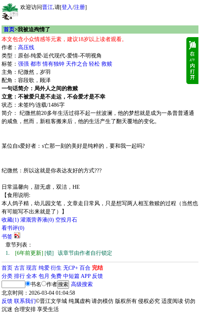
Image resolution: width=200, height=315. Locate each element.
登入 (67, 7)
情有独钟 (53, 64)
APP (86, 276)
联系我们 (25, 301)
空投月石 (66, 220)
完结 (97, 268)
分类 (7, 276)
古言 (19, 268)
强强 (23, 64)
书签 (7, 237)
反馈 (97, 276)
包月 (44, 276)
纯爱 (44, 268)
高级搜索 (82, 284)
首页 (9, 29)
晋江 (47, 7)
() (10, 220)
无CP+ (70, 268)
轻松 (94, 64)
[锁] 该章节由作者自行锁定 (58, 253)
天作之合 (77, 64)
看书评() (13, 228)
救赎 (106, 64)
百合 (85, 268)
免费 (56, 276)
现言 (31, 268)
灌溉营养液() (37, 220)
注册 (79, 7)
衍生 (56, 268)
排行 (19, 276)
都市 (35, 64)
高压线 (26, 47)
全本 (31, 276)
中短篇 (71, 276)
